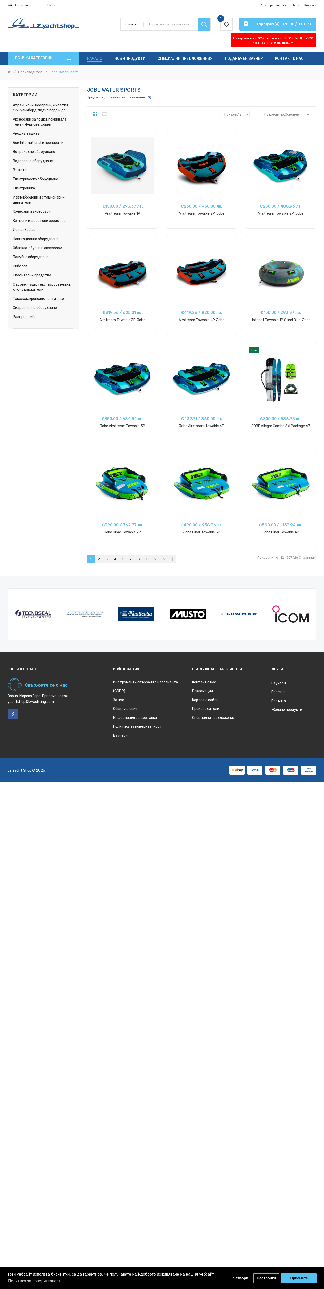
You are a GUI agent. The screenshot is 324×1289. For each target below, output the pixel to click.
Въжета (20, 170)
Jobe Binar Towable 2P (122, 532)
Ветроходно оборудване (34, 152)
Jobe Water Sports (64, 72)
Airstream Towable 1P (122, 213)
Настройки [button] (266, 1278)
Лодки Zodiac (24, 230)
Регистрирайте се (273, 5)
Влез (295, 5)
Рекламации (202, 691)
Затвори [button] (240, 1278)
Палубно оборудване (31, 257)
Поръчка (278, 701)
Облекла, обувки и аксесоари (37, 248)
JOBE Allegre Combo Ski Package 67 (280, 426)
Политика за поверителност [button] (34, 1281)
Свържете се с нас (46, 685)
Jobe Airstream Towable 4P (201, 426)
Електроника (24, 188)
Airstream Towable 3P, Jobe (122, 320)
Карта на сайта (205, 700)
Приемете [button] (299, 1278)
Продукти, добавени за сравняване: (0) (119, 97)
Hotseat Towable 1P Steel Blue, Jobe (281, 320)
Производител (30, 72)
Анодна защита (26, 133)
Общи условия (125, 709)
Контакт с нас (204, 682)
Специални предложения (213, 718)
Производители (205, 709)
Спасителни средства (32, 275)
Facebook (13, 714)
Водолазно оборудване (33, 161)
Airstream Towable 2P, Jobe (202, 213)
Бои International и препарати (38, 143)
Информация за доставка (135, 718)
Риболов (20, 266)
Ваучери (120, 735)
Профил (278, 692)
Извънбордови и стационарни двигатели (39, 200)
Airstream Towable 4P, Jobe (202, 320)
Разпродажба (24, 317)
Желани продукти (286, 710)
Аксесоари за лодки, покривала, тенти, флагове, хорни (40, 122)
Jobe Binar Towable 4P (280, 532)
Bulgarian (20, 5)
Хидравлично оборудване (35, 308)
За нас (118, 700)
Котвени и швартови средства (39, 221)
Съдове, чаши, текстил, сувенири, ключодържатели (42, 287)
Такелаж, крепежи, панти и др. (39, 298)
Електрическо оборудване (35, 179)
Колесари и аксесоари (32, 211)
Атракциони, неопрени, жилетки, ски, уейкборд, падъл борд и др (41, 107)
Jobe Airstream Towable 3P (122, 426)
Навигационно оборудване (35, 239)
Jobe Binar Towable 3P (201, 532)
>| (172, 559)
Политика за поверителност (137, 726)
